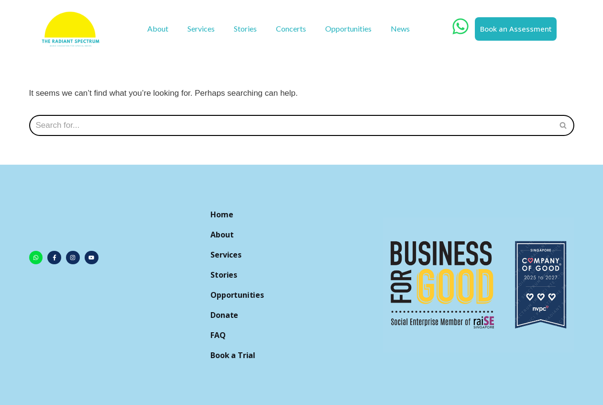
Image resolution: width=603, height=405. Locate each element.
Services (201, 28)
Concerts (291, 28)
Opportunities (348, 28)
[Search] (563, 125)
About (157, 28)
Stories (245, 28)
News (400, 28)
